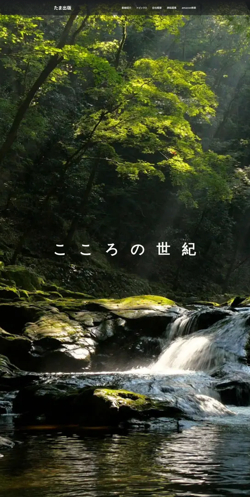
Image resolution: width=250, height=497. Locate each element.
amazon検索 (189, 7)
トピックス (141, 7)
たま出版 (63, 7)
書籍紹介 (126, 7)
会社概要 (157, 7)
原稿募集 (172, 7)
